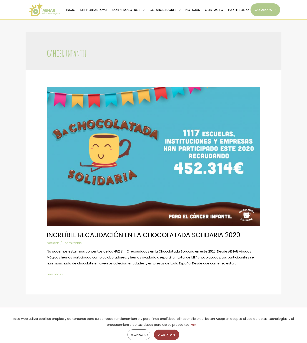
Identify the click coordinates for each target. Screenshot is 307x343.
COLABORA (263, 9)
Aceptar (166, 334)
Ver (193, 324)
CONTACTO (214, 9)
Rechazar (139, 334)
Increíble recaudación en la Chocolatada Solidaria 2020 (143, 235)
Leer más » (55, 274)
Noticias (53, 243)
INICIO (70, 9)
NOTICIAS (192, 9)
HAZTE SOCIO (238, 9)
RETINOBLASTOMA (93, 9)
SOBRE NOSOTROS (126, 9)
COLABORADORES (163, 9)
